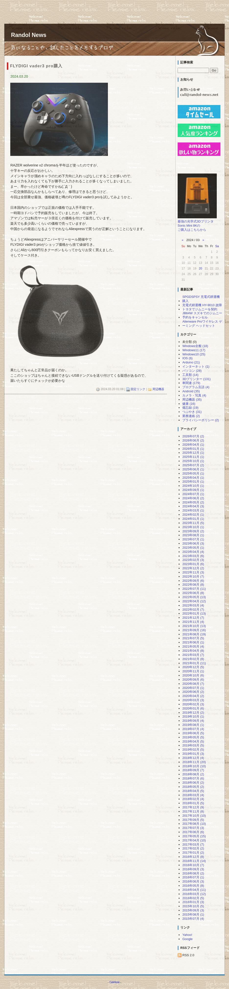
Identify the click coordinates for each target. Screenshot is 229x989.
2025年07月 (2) (193, 465)
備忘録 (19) (190, 407)
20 (200, 268)
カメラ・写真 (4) (194, 395)
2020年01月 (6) (193, 708)
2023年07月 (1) (193, 539)
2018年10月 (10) (194, 766)
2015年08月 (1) (193, 914)
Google (187, 939)
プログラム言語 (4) (195, 387)
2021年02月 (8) (193, 659)
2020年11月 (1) (193, 671)
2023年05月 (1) (193, 547)
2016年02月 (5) (193, 898)
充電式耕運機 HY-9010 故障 (202, 305)
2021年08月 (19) (194, 634)
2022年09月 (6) (193, 580)
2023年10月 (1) (193, 527)
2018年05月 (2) (193, 787)
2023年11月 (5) (193, 523)
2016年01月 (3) (193, 902)
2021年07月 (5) (193, 638)
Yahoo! (187, 935)
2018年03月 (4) (193, 795)
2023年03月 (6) (193, 556)
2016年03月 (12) (194, 894)
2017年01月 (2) (193, 852)
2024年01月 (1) (193, 519)
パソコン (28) (192, 370)
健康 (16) (188, 404)
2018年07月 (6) (193, 778)
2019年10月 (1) (193, 716)
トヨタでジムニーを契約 (199, 309)
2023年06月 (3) (193, 543)
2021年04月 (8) (193, 650)
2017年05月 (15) (194, 836)
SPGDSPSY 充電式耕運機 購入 (201, 299)
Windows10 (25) (193, 354)
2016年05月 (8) (193, 885)
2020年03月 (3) (193, 700)
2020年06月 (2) (193, 692)
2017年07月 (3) (193, 828)
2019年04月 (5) (193, 741)
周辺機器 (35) (192, 399)
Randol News (28, 35)
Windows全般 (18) (195, 346)
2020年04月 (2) (193, 696)
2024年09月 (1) (193, 490)
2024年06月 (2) (193, 498)
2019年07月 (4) (193, 729)
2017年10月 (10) (194, 815)
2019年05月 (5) (193, 737)
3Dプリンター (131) (196, 379)
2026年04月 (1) (193, 444)
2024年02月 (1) (193, 514)
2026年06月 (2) (193, 440)
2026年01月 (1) (193, 449)
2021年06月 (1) (193, 642)
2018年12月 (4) (193, 758)
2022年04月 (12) (194, 601)
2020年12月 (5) (193, 667)
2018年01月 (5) (193, 803)
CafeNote (114, 982)
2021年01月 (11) (194, 663)
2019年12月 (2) (193, 712)
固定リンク (138, 389)
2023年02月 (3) (193, 560)
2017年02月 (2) (193, 848)
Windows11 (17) (193, 350)
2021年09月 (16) (194, 630)
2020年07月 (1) (193, 688)
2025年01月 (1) (193, 481)
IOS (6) (187, 358)
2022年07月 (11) (194, 589)
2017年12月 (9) (193, 807)
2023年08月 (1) (193, 535)
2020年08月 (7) (193, 684)
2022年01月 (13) (194, 613)
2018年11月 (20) (194, 762)
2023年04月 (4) (193, 552)
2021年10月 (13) (194, 626)
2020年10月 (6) (193, 675)
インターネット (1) (195, 366)
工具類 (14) (190, 375)
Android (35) (191, 391)
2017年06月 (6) (193, 832)
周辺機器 (158, 389)
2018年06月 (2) (193, 782)
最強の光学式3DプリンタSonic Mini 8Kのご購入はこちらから (196, 226)
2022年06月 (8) (193, 593)
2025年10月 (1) (193, 461)
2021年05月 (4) (193, 646)
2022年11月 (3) (193, 572)
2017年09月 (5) (193, 820)
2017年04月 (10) (194, 840)
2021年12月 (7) (193, 617)
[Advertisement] (89, 11)
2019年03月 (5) (193, 745)
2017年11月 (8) (193, 811)
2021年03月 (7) (193, 655)
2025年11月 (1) (193, 457)
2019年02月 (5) (193, 749)
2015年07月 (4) (193, 918)
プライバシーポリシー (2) (200, 420)
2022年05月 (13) (194, 597)
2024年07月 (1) (193, 494)
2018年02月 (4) (193, 799)
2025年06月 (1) (193, 469)
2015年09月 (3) (193, 910)
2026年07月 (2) (193, 436)
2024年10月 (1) (193, 486)
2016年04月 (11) (194, 890)
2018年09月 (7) (193, 770)
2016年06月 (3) (193, 881)
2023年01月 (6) (193, 564)
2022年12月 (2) (193, 568)
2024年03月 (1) (193, 510)
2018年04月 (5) (193, 791)
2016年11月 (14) (194, 861)
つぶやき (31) (192, 412)
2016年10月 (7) (193, 865)
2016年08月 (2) (193, 873)
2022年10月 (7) (193, 576)
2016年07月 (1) (193, 877)
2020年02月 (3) (193, 704)
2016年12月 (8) (193, 857)
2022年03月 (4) (193, 605)
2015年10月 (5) (193, 906)
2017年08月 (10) (194, 824)
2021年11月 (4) (193, 622)
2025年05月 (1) (193, 473)
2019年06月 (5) (193, 733)
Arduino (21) (191, 362)
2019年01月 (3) (193, 754)
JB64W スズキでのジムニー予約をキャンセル (202, 315)
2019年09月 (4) (193, 720)
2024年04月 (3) (193, 506)
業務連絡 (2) (191, 416)
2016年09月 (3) (193, 869)
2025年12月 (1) (193, 452)
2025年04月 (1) (193, 477)
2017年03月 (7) (193, 844)
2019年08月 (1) (193, 725)
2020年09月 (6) (193, 679)
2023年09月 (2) (193, 531)
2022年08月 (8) (193, 584)
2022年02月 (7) (193, 609)
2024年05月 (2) (193, 502)
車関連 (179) (191, 383)
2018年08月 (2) (193, 774)
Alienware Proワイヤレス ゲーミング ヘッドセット (202, 323)
